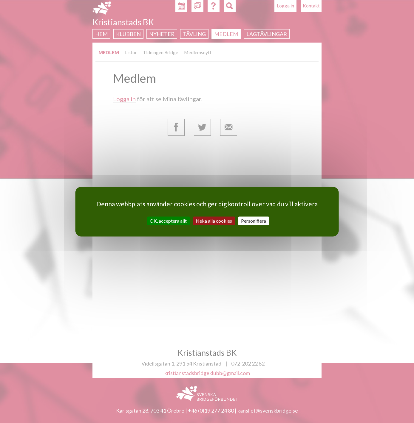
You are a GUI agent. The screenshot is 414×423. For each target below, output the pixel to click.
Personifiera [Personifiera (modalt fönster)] (253, 221)
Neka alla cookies (214, 221)
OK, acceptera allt (168, 221)
